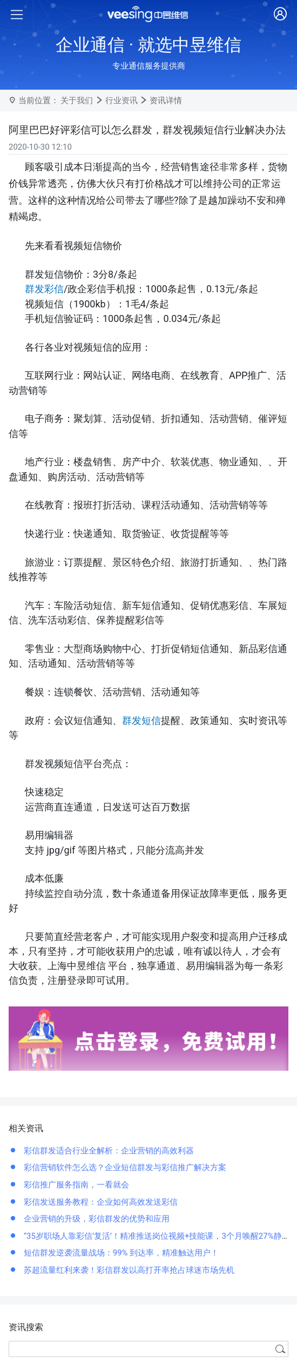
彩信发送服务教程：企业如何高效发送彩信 (100, 1202)
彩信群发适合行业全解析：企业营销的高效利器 (108, 1151)
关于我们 (76, 100)
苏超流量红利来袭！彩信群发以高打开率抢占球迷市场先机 (128, 1270)
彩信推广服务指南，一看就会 (75, 1185)
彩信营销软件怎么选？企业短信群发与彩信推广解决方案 (124, 1167)
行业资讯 (121, 100)
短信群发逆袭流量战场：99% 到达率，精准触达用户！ (120, 1253)
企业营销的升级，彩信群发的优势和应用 (96, 1219)
